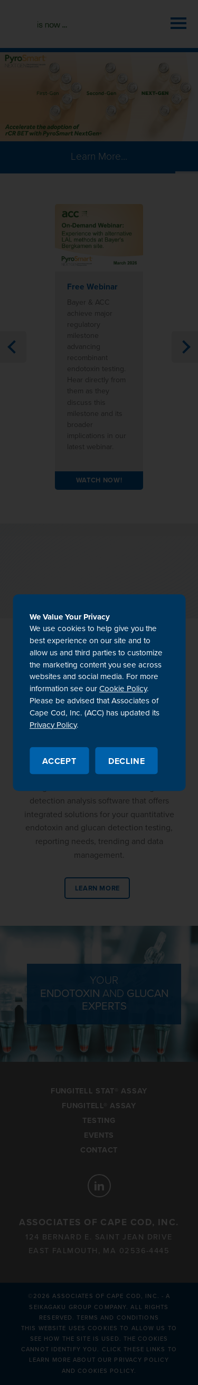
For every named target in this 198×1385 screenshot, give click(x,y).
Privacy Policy (53, 725)
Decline (126, 761)
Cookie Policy (123, 689)
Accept (59, 761)
